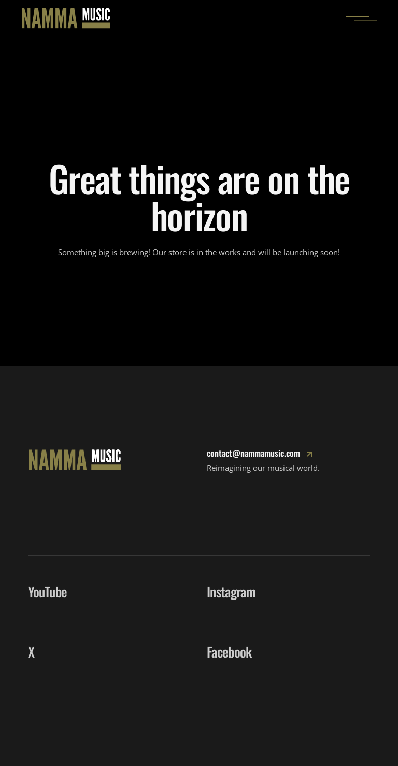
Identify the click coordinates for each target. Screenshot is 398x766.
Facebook (229, 652)
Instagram (231, 591)
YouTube (47, 591)
